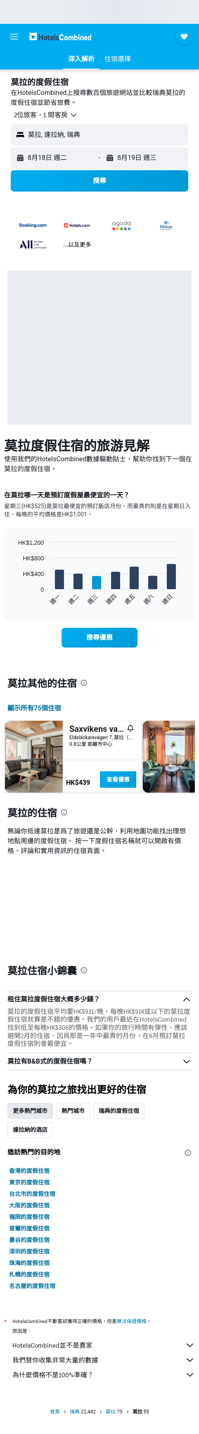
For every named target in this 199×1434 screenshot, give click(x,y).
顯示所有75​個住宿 (34, 708)
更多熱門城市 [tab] (30, 1111)
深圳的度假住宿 (29, 1251)
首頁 (55, 1412)
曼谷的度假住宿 (29, 1240)
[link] (100, 638)
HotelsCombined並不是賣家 (103, 1345)
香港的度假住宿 (29, 1171)
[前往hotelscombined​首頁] (60, 36)
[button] (14, 37)
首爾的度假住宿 (29, 1228)
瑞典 (75, 1412)
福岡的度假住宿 (29, 1217)
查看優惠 (118, 779)
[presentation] (84, 683)
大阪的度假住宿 (29, 1205)
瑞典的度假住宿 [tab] (119, 1111)
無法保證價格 (132, 1321)
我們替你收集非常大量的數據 (103, 1360)
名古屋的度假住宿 (32, 1286)
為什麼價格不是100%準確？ (103, 1375)
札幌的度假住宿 (29, 1274)
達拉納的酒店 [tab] (30, 1129)
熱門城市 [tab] (73, 1111)
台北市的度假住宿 (32, 1194)
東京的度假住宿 (29, 1182)
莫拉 (111, 1412)
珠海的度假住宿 (29, 1263)
